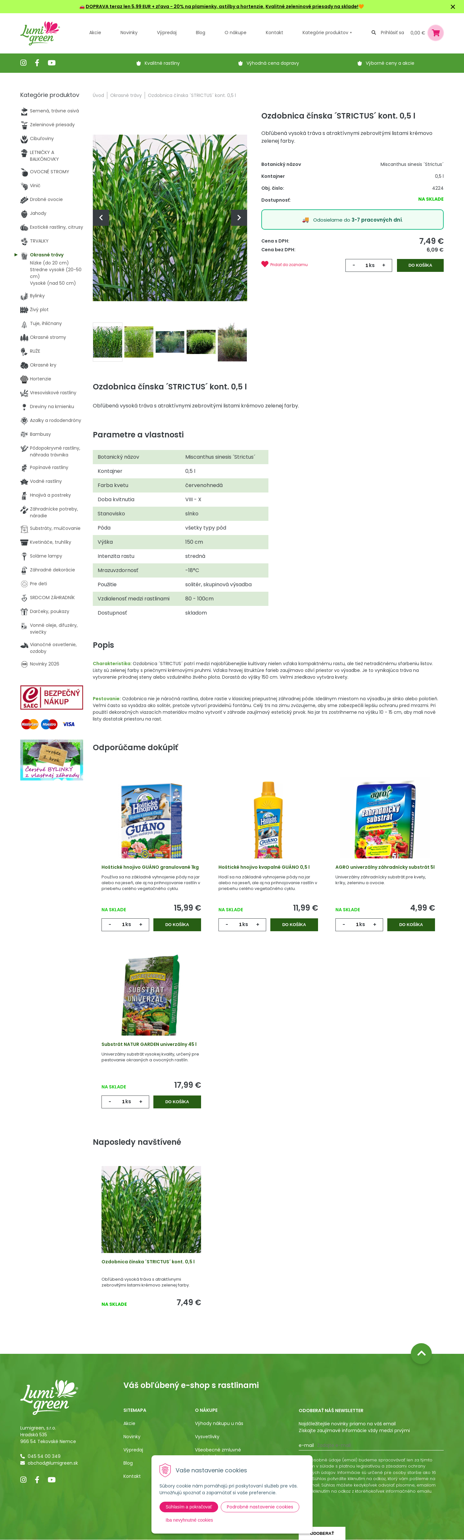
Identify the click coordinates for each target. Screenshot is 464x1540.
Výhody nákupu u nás (219, 1423)
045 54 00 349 (44, 1456)
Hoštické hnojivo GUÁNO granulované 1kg (150, 867)
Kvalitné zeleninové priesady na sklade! (312, 6)
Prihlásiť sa (392, 32)
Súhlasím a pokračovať (189, 1506)
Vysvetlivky (207, 1436)
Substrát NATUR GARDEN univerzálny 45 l (149, 1044)
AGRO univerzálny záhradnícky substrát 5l (385, 867)
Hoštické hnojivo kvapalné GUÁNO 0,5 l (264, 867)
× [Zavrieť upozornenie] (453, 6)
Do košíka (420, 265)
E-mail (306, 1445)
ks (372, 265)
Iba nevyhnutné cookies (189, 1520)
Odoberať (322, 1533)
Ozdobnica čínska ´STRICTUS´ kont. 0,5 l (148, 1261)
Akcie (95, 32)
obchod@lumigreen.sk (53, 1463)
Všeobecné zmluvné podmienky (218, 1453)
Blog (128, 1463)
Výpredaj (167, 32)
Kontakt (132, 1476)
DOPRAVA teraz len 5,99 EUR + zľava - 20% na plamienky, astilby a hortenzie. (175, 6)
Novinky (129, 32)
